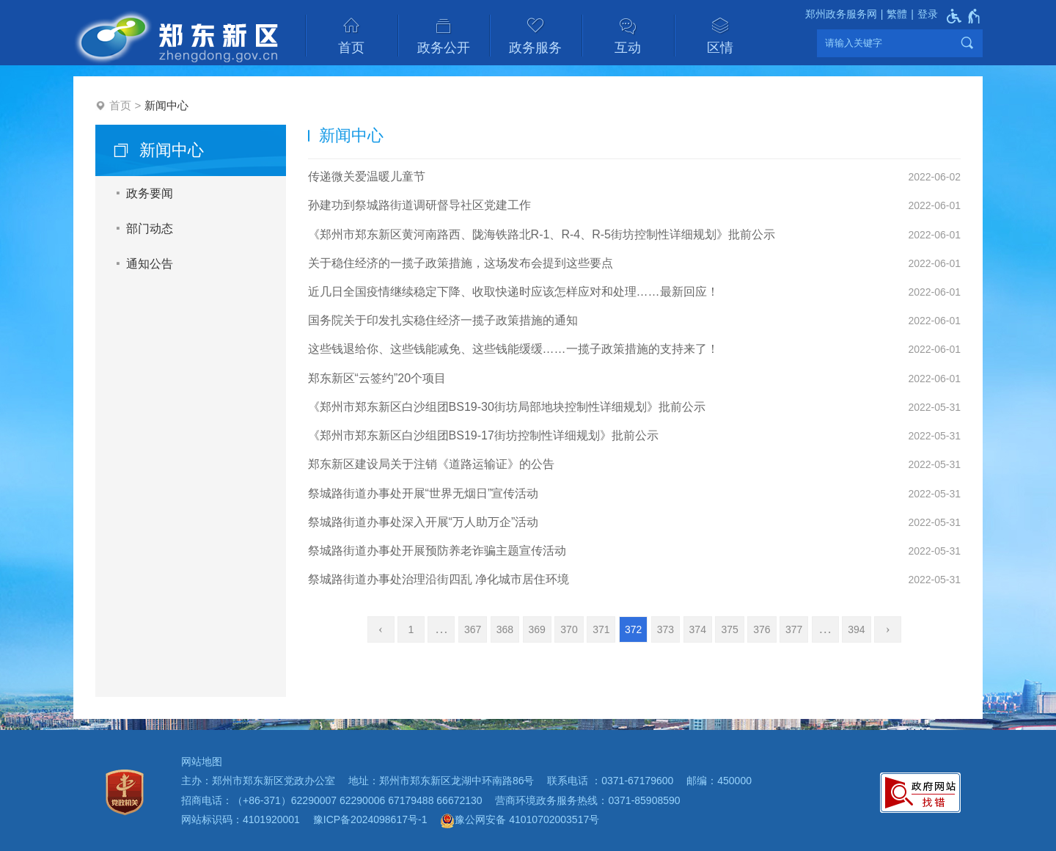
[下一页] (887, 629)
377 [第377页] (793, 629)
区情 (720, 47)
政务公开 (443, 47)
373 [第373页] (665, 629)
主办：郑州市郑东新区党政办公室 (258, 780)
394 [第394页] (856, 629)
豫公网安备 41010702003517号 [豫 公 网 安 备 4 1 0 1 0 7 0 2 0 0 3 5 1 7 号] (519, 821)
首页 (351, 47)
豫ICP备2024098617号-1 (370, 819)
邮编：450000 (719, 780)
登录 (927, 14)
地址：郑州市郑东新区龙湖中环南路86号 (441, 780)
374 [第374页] (697, 629)
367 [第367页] (472, 629)
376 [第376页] (761, 629)
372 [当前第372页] (633, 629)
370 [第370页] (568, 629)
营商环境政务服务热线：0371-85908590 (587, 800)
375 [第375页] (729, 629)
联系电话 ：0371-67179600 (610, 780)
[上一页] (381, 629)
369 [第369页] (537, 629)
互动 (628, 47)
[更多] (825, 629)
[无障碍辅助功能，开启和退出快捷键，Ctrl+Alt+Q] (964, 16)
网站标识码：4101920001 (240, 819)
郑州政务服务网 (841, 14)
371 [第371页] (601, 629)
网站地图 (201, 761)
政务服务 (535, 47)
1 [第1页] (411, 629)
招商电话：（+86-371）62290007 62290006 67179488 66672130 (332, 800)
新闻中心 (166, 105)
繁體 (897, 14)
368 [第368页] (504, 629)
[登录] (922, 14)
